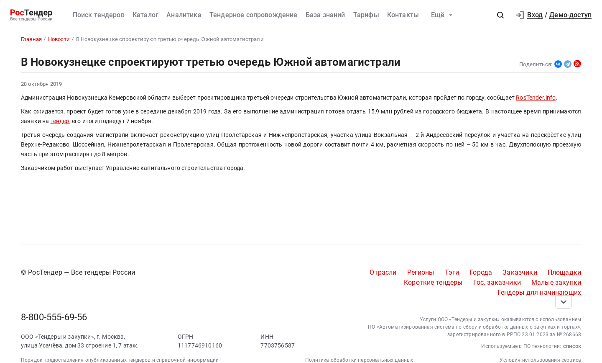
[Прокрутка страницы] (563, 302)
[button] (500, 15)
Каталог (145, 15)
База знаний (325, 15)
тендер (60, 121)
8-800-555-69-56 (54, 317)
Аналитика (183, 15)
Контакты (403, 15)
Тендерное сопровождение (253, 15)
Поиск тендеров (99, 15)
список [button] (572, 346)
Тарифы (366, 15)
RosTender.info (536, 97)
